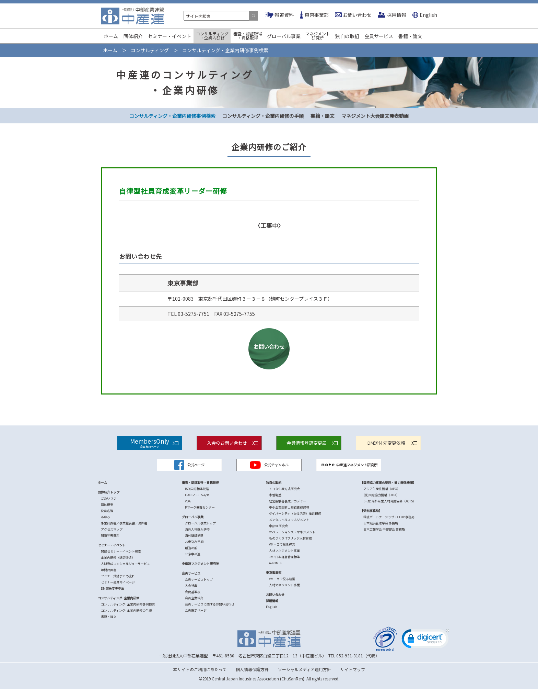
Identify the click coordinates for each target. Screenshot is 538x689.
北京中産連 (192, 554)
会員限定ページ (196, 610)
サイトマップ (352, 669)
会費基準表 (192, 592)
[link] (425, 640)
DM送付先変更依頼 (386, 443)
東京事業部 (317, 14)
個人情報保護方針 (252, 669)
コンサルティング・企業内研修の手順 (263, 115)
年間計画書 (108, 570)
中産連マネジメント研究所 (348, 465)
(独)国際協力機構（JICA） (381, 495)
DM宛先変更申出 (112, 588)
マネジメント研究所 (317, 36)
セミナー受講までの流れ (118, 576)
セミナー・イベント (169, 36)
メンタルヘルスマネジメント (289, 520)
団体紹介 (133, 36)
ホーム (111, 36)
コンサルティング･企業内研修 (118, 598)
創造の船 (191, 548)
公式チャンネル (269, 465)
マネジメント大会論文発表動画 (375, 115)
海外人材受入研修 (197, 529)
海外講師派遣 (194, 535)
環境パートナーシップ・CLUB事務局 (388, 517)
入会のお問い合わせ (227, 443)
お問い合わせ (357, 14)
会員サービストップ (199, 579)
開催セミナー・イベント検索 (121, 551)
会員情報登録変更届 (306, 443)
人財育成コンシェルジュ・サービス (125, 564)
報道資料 (284, 14)
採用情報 (396, 14)
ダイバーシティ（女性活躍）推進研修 (295, 513)
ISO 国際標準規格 (197, 489)
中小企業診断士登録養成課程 (289, 507)
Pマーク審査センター (200, 507)
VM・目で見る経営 (282, 544)
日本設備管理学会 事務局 (380, 523)
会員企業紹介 (194, 598)
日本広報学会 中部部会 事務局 (384, 529)
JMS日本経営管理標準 (284, 557)
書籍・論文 (410, 36)
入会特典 (191, 586)
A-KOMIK (275, 563)
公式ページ (189, 465)
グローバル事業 (284, 36)
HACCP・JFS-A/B (197, 495)
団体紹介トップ (108, 492)
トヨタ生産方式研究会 (284, 489)
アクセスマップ (111, 529)
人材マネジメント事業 (284, 550)
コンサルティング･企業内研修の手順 (126, 610)
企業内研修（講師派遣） (118, 557)
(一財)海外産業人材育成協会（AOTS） (389, 501)
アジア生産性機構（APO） (381, 489)
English (428, 14)
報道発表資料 (110, 535)
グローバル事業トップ (200, 523)
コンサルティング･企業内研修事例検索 (128, 604)
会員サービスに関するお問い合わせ (209, 604)
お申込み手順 (194, 542)
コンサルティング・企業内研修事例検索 (172, 115)
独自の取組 (347, 36)
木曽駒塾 (275, 495)
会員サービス (378, 36)
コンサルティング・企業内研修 (212, 36)
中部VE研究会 (278, 526)
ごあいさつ (108, 498)
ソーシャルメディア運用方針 (304, 669)
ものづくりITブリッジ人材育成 (290, 538)
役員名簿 (107, 511)
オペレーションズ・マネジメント (292, 532)
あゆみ (105, 517)
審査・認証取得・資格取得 (247, 36)
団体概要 (107, 504)
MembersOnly (149, 442)
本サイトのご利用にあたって (199, 669)
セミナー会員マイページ (118, 582)
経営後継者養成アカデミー (287, 501)
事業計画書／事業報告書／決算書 (124, 523)
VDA (187, 501)
